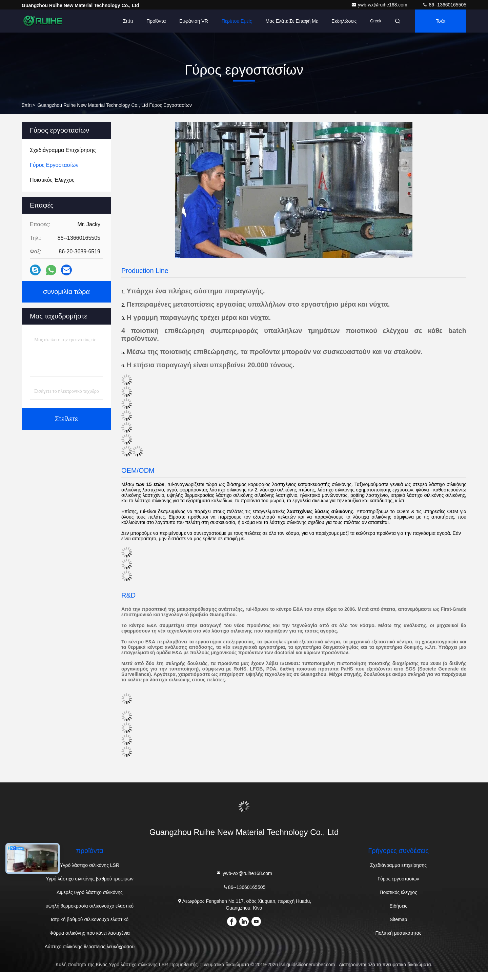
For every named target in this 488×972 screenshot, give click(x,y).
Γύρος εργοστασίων (398, 878)
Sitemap (398, 919)
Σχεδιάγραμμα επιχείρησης (398, 865)
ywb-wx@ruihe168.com (380, 4)
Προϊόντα (156, 21)
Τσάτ (441, 21)
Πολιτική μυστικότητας (398, 933)
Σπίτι (128, 21)
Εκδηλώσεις (344, 21)
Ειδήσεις (398, 906)
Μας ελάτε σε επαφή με (291, 21)
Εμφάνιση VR (193, 21)
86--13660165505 (444, 4)
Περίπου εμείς (237, 21)
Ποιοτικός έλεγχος (398, 892)
